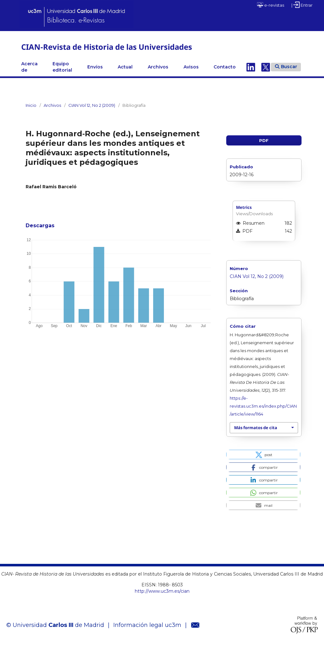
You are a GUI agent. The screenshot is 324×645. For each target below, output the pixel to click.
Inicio (31, 105)
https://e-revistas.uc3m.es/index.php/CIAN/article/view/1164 (263, 406)
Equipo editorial (62, 67)
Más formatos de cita (255, 427)
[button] (263, 454)
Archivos (158, 67)
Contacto (225, 67)
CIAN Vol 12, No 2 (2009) (91, 105)
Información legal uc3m (147, 625)
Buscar (286, 66)
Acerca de (29, 67)
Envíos (95, 67)
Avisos (191, 67)
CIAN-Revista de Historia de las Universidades (106, 47)
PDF (264, 140)
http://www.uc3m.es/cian (162, 591)
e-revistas (270, 5)
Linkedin (250, 66)
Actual (125, 67)
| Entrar (302, 5)
